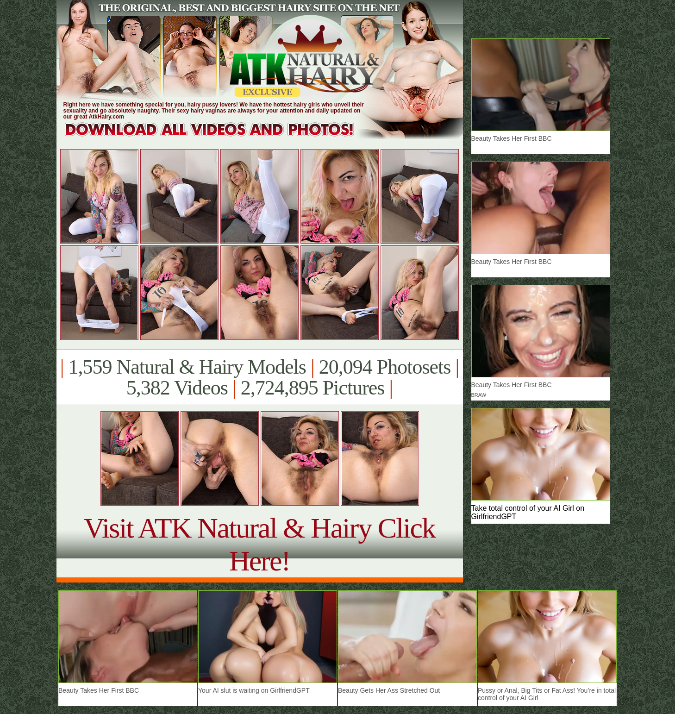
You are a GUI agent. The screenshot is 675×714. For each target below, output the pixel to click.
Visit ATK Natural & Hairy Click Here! (259, 544)
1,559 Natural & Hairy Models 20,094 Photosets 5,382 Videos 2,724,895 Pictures (259, 377)
